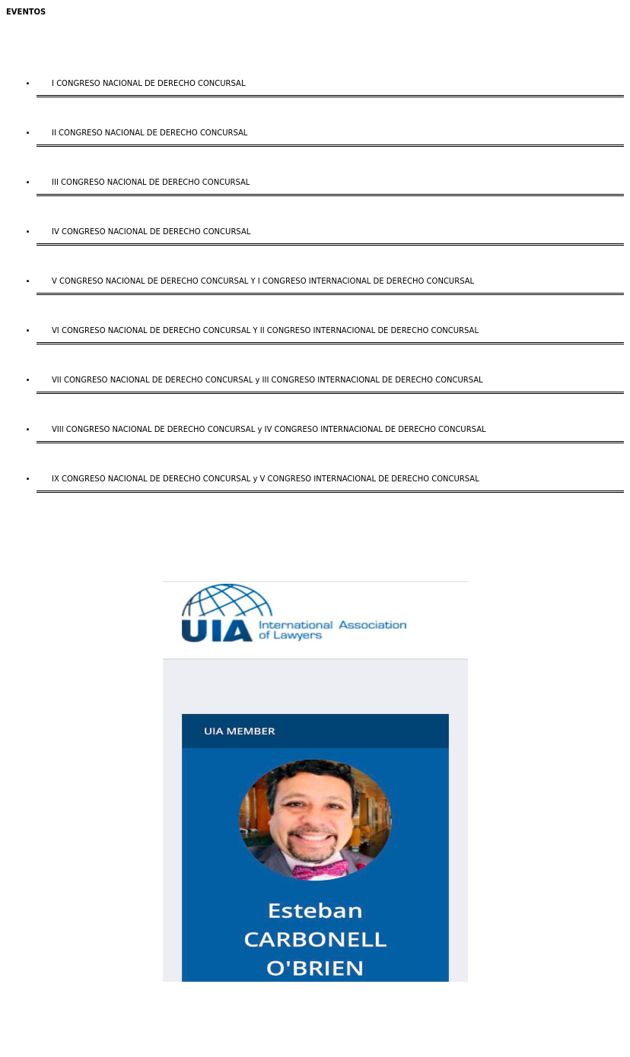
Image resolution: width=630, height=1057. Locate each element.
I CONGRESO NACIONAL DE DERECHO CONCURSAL (148, 83)
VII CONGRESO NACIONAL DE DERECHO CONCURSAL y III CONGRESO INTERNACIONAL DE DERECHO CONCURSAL (267, 380)
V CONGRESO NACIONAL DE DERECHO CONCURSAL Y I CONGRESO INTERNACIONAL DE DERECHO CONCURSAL (263, 281)
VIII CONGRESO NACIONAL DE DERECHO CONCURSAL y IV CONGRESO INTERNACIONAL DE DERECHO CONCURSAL (269, 429)
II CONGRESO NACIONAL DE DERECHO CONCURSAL (149, 133)
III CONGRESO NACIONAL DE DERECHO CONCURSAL (151, 182)
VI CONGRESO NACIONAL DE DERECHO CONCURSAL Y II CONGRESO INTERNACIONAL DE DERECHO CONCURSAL (265, 330)
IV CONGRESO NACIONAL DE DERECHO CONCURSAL (151, 231)
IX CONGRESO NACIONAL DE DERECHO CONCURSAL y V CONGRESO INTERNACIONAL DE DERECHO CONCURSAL (265, 479)
